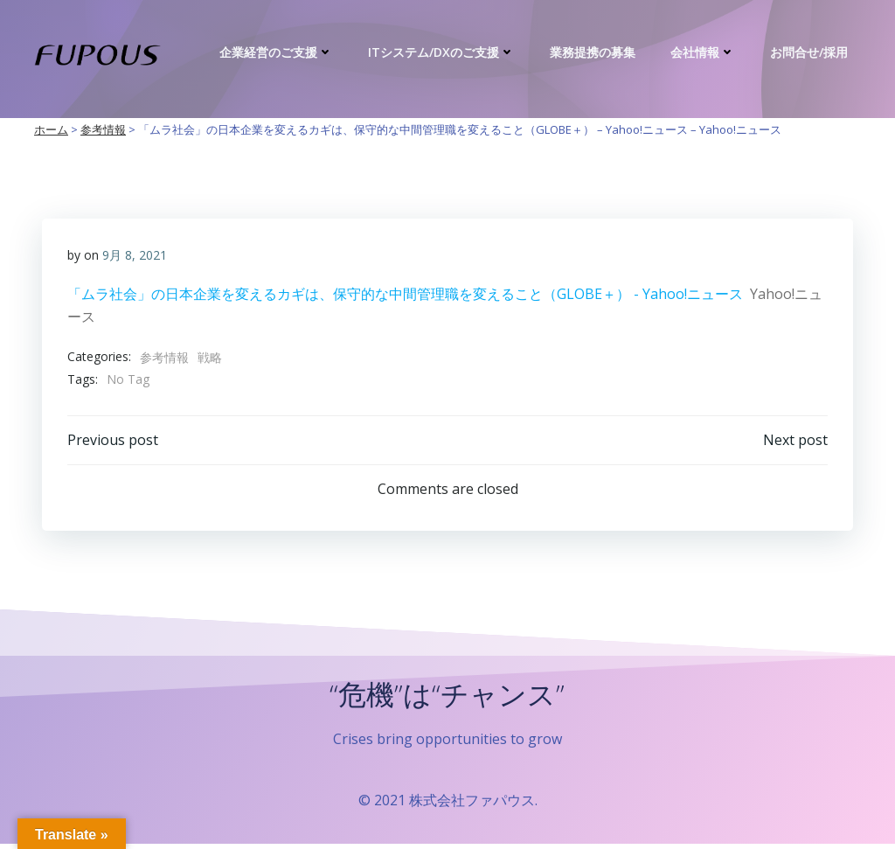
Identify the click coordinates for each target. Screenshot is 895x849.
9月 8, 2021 (134, 255)
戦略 (210, 358)
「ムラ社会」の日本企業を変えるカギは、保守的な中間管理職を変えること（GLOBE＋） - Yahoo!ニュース (405, 294)
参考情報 (164, 358)
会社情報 (704, 52)
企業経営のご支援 (278, 52)
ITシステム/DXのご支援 (443, 52)
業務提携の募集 (594, 52)
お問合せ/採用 (811, 52)
